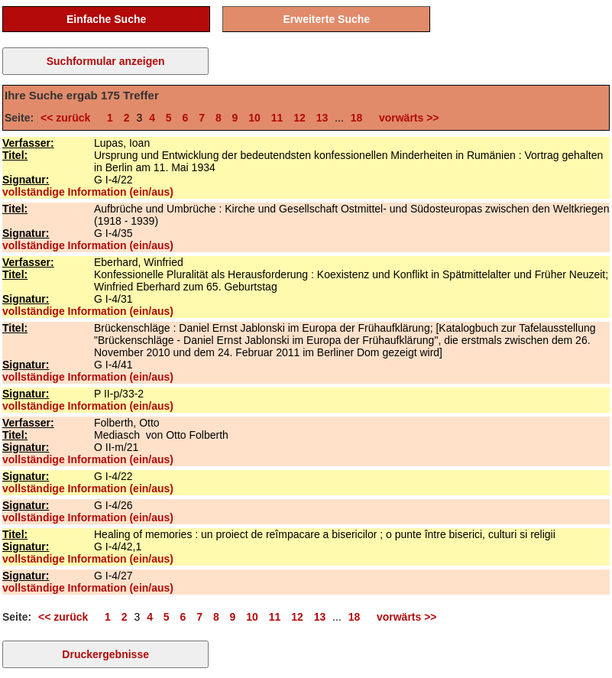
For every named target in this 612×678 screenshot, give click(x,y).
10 (254, 118)
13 (322, 118)
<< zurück (68, 118)
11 (277, 118)
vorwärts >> (406, 118)
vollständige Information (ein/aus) (87, 192)
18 (357, 118)
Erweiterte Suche (327, 19)
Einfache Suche (106, 19)
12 (299, 118)
